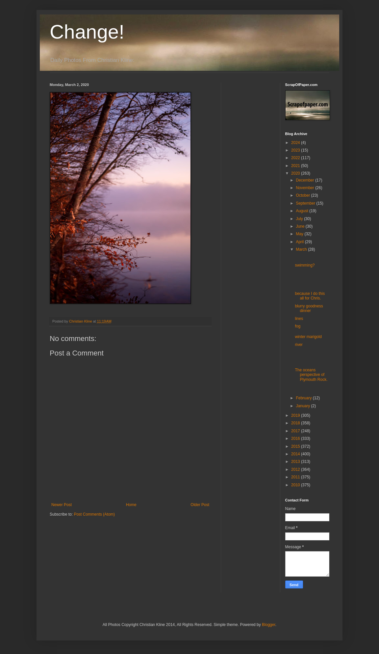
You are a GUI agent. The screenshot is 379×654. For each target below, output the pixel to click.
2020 (296, 173)
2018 (296, 423)
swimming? (305, 265)
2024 (296, 142)
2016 (296, 438)
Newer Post (61, 504)
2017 (296, 431)
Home (131, 504)
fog (297, 326)
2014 (296, 454)
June (300, 226)
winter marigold (308, 336)
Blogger (268, 624)
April (300, 242)
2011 (296, 477)
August (302, 211)
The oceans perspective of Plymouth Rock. (311, 375)
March (302, 249)
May (300, 234)
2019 (296, 415)
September (306, 203)
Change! (87, 32)
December (305, 180)
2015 (296, 446)
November (305, 187)
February (304, 398)
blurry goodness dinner (309, 308)
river (298, 344)
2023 (296, 150)
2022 (296, 158)
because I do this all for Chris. (310, 295)
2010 (296, 485)
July (300, 218)
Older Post (199, 504)
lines (299, 318)
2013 (296, 461)
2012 (296, 469)
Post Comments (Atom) (94, 514)
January (303, 406)
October (303, 195)
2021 (296, 165)
